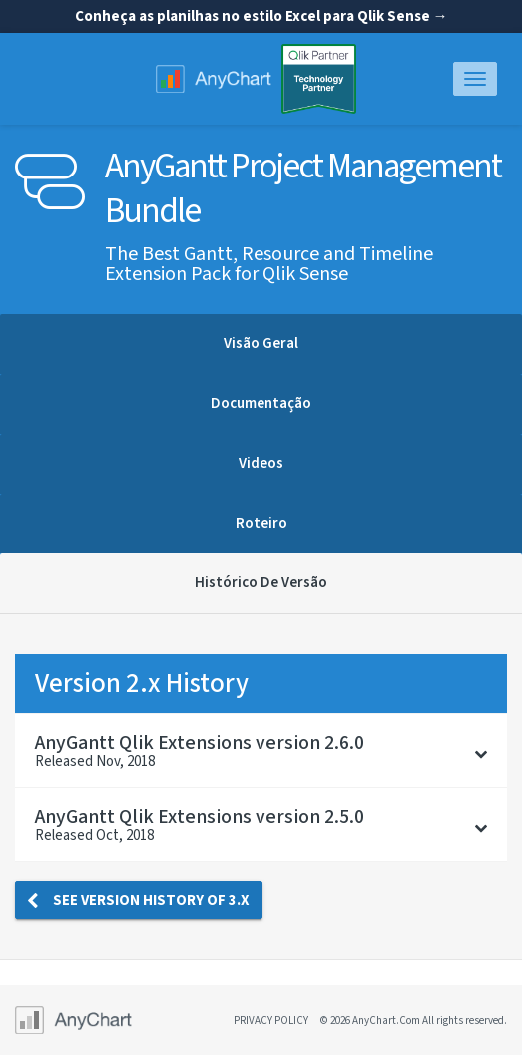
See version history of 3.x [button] (139, 900)
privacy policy (271, 1020)
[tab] (261, 750)
